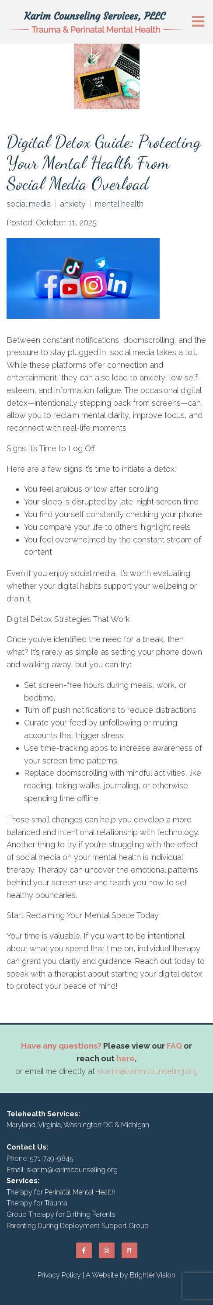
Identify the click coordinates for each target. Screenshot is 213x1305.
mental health (119, 204)
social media (29, 204)
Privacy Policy (59, 1275)
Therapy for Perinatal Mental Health (61, 1192)
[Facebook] (84, 1250)
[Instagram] (107, 1250)
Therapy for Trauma (37, 1203)
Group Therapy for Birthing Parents (61, 1214)
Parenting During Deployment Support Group (78, 1226)
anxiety (73, 204)
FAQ (174, 1045)
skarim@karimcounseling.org (147, 1071)
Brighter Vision (152, 1275)
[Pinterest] (129, 1250)
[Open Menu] (198, 22)
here (125, 1058)
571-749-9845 (51, 1158)
